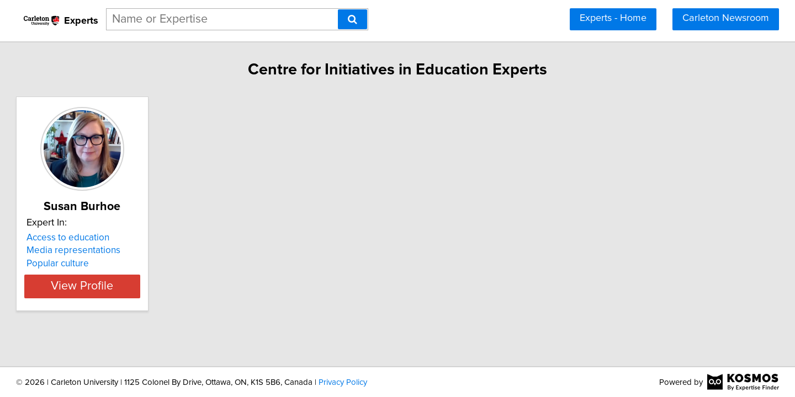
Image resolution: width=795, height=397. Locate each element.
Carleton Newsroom (725, 18)
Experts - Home (613, 18)
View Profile (146, 287)
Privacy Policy (343, 382)
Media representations (124, 250)
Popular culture (108, 264)
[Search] (352, 19)
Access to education (118, 238)
